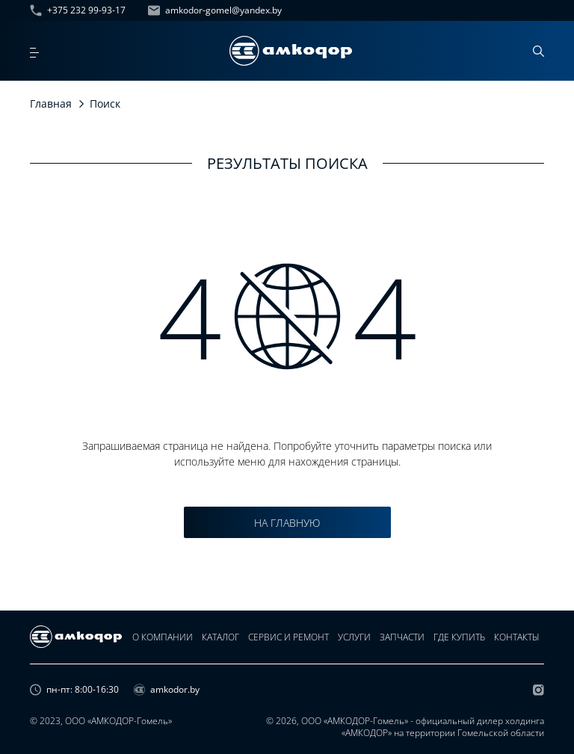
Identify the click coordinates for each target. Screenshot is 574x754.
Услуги (354, 637)
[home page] (290, 51)
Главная (51, 103)
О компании (162, 637)
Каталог (220, 637)
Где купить (459, 637)
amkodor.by (167, 690)
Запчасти (402, 637)
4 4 (287, 316)
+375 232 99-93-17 (78, 10)
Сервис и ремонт (288, 637)
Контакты (517, 637)
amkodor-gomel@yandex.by (215, 10)
